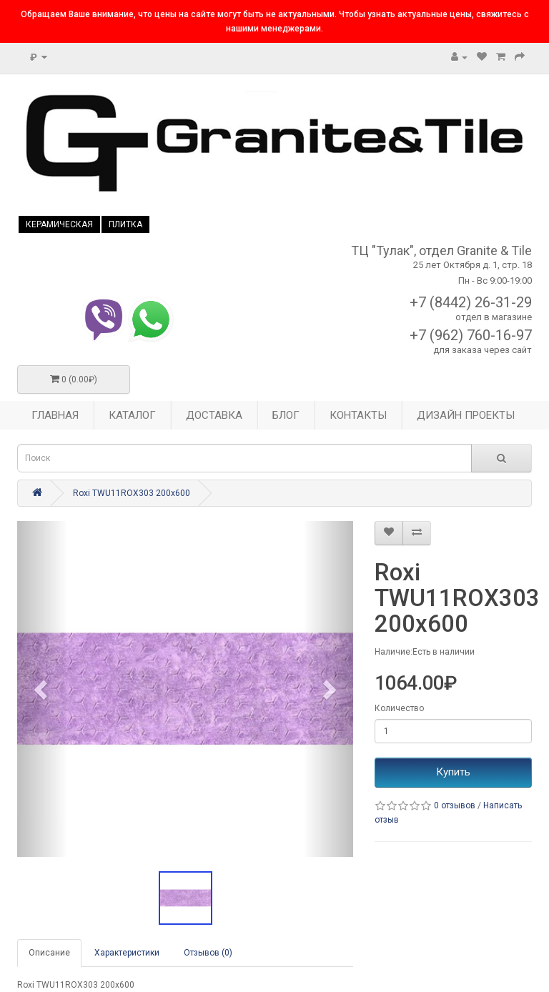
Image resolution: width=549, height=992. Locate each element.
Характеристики (126, 953)
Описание (49, 953)
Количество (399, 708)
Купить (453, 771)
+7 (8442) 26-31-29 (471, 302)
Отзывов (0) (208, 953)
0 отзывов (454, 805)
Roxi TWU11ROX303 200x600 (131, 493)
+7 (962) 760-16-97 (471, 335)
